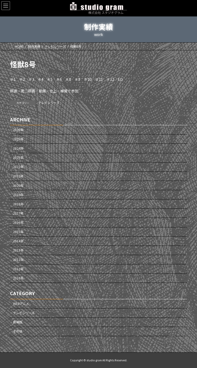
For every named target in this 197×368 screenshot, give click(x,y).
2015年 (18, 231)
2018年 (18, 204)
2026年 (18, 130)
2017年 (18, 213)
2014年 (18, 241)
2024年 (18, 148)
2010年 (18, 278)
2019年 (18, 194)
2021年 (18, 176)
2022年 (18, 166)
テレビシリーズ (49, 102)
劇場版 (17, 322)
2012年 (18, 259)
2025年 (18, 139)
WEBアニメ (21, 303)
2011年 (18, 268)
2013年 (18, 250)
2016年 (18, 222)
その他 (17, 331)
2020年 (18, 185)
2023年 (18, 157)
